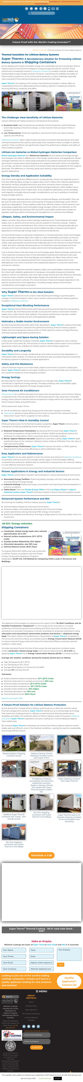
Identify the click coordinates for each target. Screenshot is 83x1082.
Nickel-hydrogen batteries (14, 156)
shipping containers (41, 71)
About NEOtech (31, 1010)
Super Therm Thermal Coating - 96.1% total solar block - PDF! (41, 929)
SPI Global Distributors (31, 1014)
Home (31, 1002)
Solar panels (9, 413)
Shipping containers (10, 140)
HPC (64, 945)
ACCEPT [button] (58, 1078)
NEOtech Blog (31, 1006)
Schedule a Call (41, 855)
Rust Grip (51, 945)
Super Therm (12, 58)
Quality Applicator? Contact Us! (69, 981)
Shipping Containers (40, 62)
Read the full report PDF (12, 698)
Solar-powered (8, 394)
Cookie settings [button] (45, 1078)
